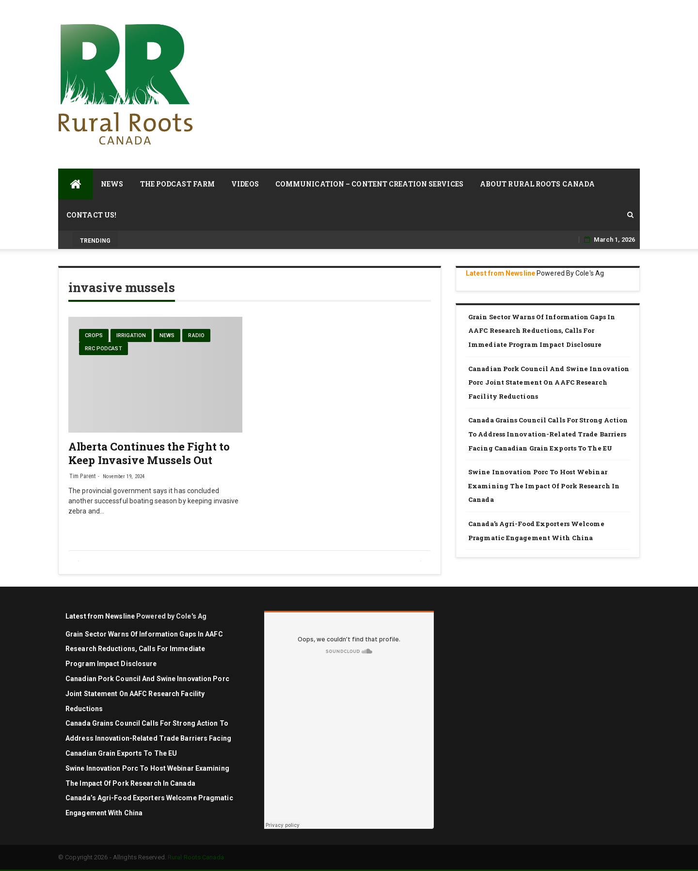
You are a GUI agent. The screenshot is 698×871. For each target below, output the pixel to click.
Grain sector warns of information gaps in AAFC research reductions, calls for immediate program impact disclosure (541, 330)
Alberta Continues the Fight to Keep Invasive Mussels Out (149, 453)
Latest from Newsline (500, 273)
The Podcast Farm (177, 183)
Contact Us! (91, 214)
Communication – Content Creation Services (369, 183)
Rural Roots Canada (196, 857)
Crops (94, 335)
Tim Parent (82, 476)
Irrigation (131, 335)
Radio (196, 335)
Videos (245, 183)
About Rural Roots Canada (537, 183)
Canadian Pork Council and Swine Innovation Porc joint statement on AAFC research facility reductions (548, 382)
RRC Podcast (103, 348)
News (112, 183)
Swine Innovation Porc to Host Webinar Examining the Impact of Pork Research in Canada (543, 485)
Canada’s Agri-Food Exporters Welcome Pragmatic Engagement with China (536, 530)
